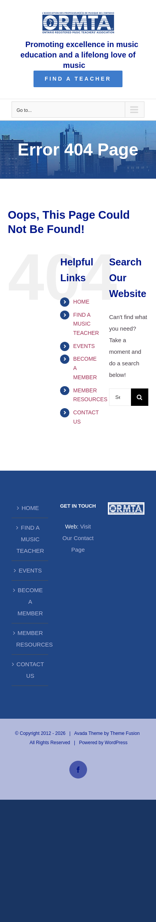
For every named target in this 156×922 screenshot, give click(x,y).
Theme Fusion (125, 733)
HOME (81, 302)
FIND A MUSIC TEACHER (86, 324)
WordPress (116, 742)
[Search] (139, 397)
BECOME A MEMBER (30, 601)
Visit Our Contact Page (78, 538)
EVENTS (84, 346)
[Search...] (120, 397)
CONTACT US (30, 670)
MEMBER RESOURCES (30, 639)
